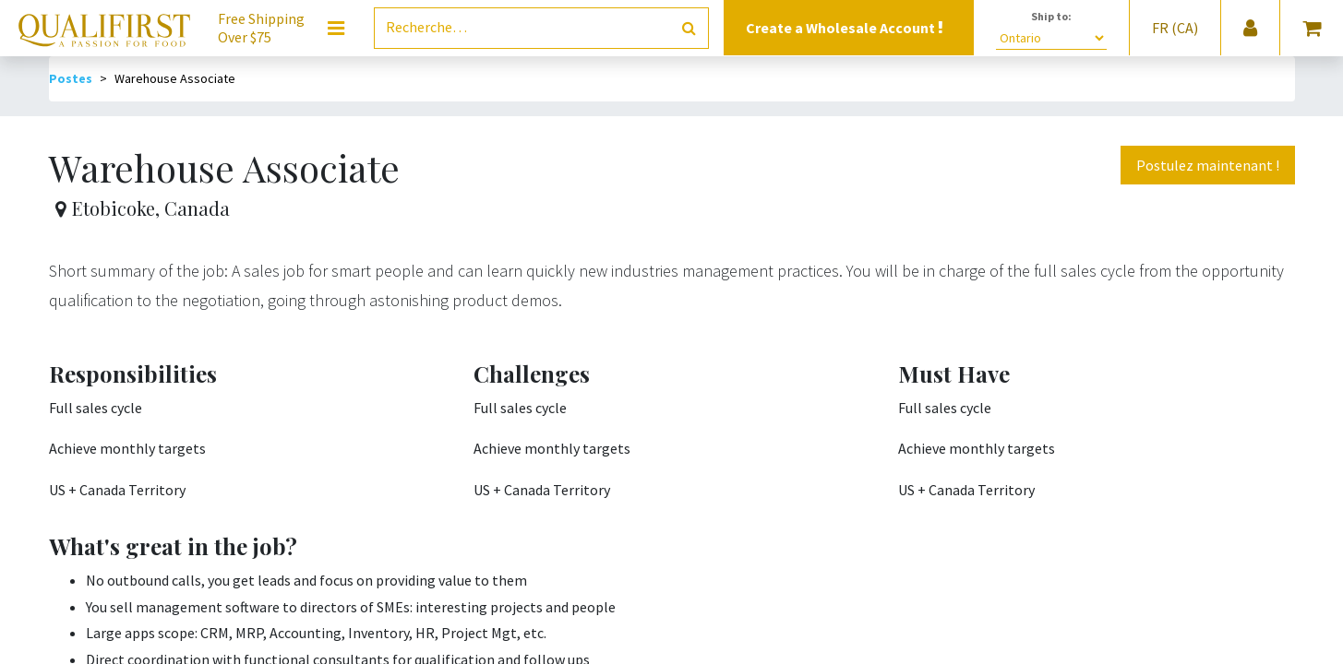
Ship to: (1051, 16)
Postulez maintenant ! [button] (1207, 165)
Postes (70, 78)
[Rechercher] (689, 28)
